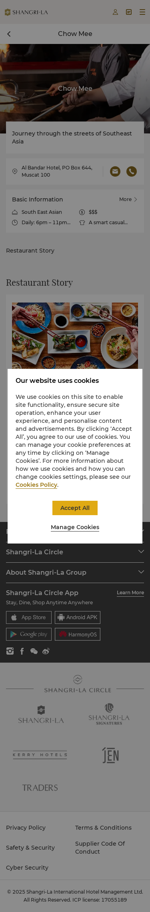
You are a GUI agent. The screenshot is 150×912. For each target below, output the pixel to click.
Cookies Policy (36, 484)
